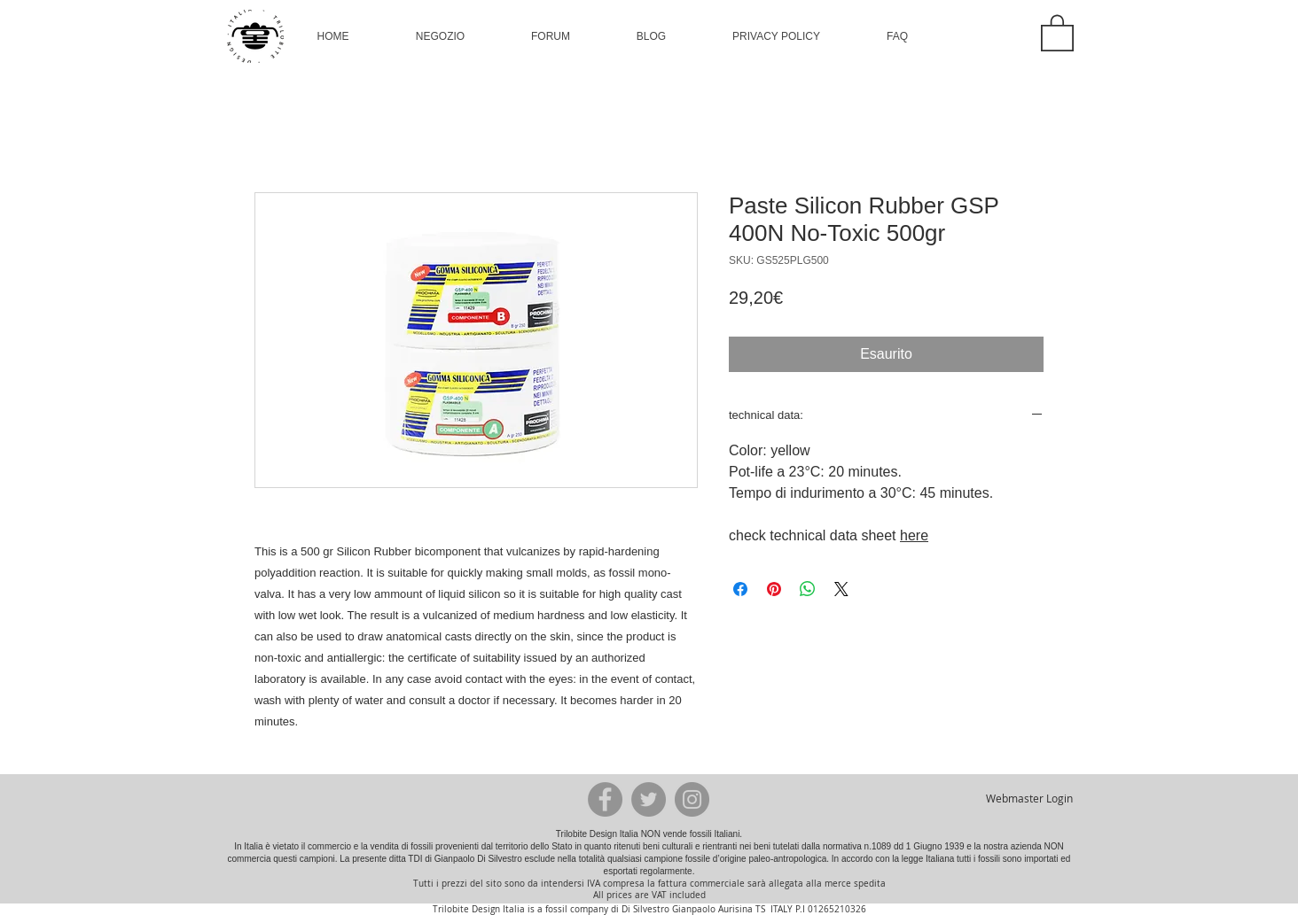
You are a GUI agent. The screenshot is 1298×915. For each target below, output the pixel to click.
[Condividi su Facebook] (740, 589)
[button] (440, 36)
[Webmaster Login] (1028, 799)
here (914, 535)
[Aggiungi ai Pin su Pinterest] (774, 589)
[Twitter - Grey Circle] (648, 799)
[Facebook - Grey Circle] (605, 799)
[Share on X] (841, 589)
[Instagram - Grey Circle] (692, 799)
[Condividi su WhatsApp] (807, 589)
